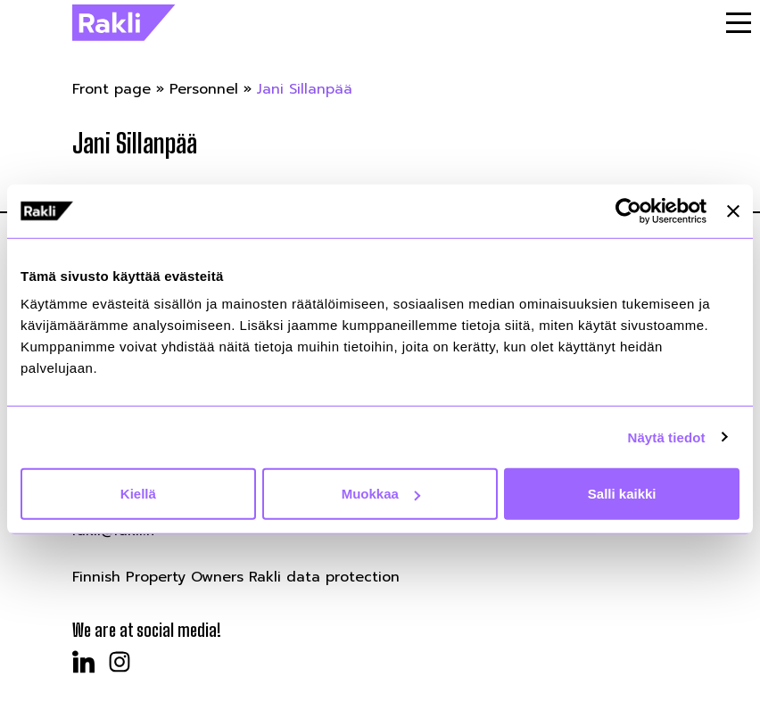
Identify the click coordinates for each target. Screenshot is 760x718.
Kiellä (138, 493)
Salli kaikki (622, 493)
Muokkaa (381, 493)
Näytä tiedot (667, 436)
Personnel (203, 89)
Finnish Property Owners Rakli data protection (236, 577)
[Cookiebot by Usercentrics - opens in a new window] (628, 210)
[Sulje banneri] (733, 210)
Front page (111, 89)
